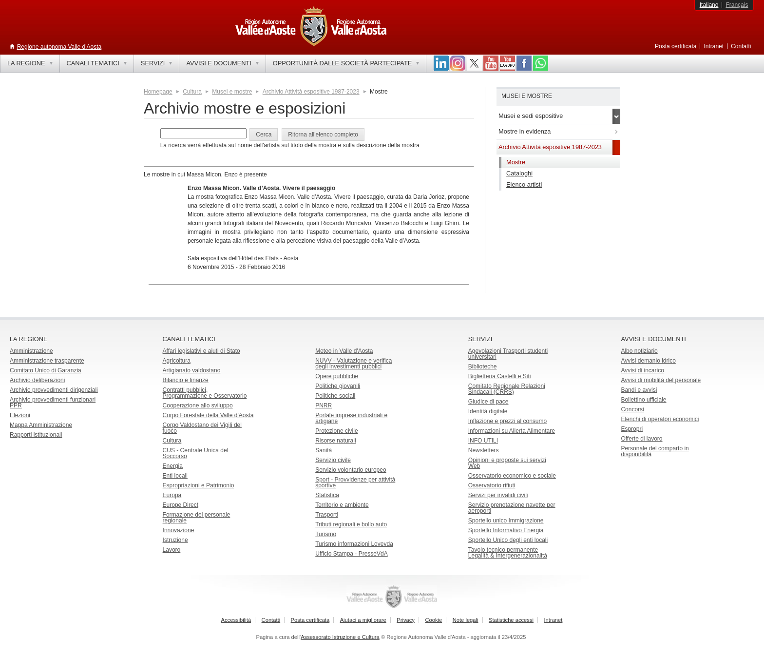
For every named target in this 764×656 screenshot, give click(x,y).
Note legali (465, 620)
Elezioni (20, 415)
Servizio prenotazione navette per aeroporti (511, 508)
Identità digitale (488, 411)
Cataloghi (519, 173)
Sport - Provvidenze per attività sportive (355, 482)
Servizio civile (333, 460)
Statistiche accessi (511, 620)
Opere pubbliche (336, 376)
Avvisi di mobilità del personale (661, 380)
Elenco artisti (524, 184)
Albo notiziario (639, 350)
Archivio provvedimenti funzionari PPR (53, 402)
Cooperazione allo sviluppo (198, 405)
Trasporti (326, 514)
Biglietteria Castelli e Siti (499, 376)
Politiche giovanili (337, 386)
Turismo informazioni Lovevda (354, 543)
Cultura (192, 91)
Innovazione (178, 530)
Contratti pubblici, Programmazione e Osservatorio (205, 392)
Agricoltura (177, 360)
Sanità (323, 450)
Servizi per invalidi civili (498, 495)
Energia (173, 466)
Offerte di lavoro (641, 438)
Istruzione (175, 540)
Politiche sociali (335, 395)
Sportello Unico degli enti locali (508, 540)
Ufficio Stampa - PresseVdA (351, 553)
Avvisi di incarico (642, 370)
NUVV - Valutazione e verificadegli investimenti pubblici (353, 363)
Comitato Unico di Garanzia (45, 370)
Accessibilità (236, 620)
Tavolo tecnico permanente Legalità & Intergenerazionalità (507, 552)
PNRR (323, 405)
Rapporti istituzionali (36, 434)
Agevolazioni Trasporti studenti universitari (508, 353)
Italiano (709, 4)
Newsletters (483, 450)
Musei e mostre (232, 91)
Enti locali (175, 475)
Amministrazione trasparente (47, 360)
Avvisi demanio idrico (648, 360)
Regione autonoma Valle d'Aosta (59, 46)
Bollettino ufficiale (643, 399)
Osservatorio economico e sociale (512, 475)
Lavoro (172, 549)
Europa (172, 495)
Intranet (714, 46)
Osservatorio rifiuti (492, 485)
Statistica (327, 495)
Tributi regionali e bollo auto (351, 524)
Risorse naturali (335, 440)
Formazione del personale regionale (196, 517)
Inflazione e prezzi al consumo (507, 421)
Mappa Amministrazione (41, 425)
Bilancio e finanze (186, 380)
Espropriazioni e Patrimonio (198, 485)
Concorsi (632, 409)
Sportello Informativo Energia (506, 530)
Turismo (325, 534)
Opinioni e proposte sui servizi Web (507, 463)
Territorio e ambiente (341, 505)
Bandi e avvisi (639, 389)
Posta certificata (675, 46)
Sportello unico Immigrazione (506, 520)
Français (737, 4)
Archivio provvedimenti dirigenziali (54, 389)
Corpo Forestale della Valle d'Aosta (208, 415)
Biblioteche (482, 366)
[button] (263, 134)
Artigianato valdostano (192, 370)
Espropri (632, 428)
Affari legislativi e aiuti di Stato (201, 350)
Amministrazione (31, 350)
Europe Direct (180, 505)
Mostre (515, 162)
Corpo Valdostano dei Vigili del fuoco (202, 428)
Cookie (433, 620)
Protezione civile (336, 430)
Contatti (741, 46)
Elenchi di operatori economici (660, 419)
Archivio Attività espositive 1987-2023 (311, 91)
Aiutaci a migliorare (363, 620)
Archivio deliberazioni (37, 380)
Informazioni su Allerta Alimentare (511, 430)
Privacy (406, 620)
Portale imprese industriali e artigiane (351, 418)
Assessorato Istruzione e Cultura (340, 637)
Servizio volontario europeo (350, 469)
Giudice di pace (488, 401)
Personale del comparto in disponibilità (654, 451)
